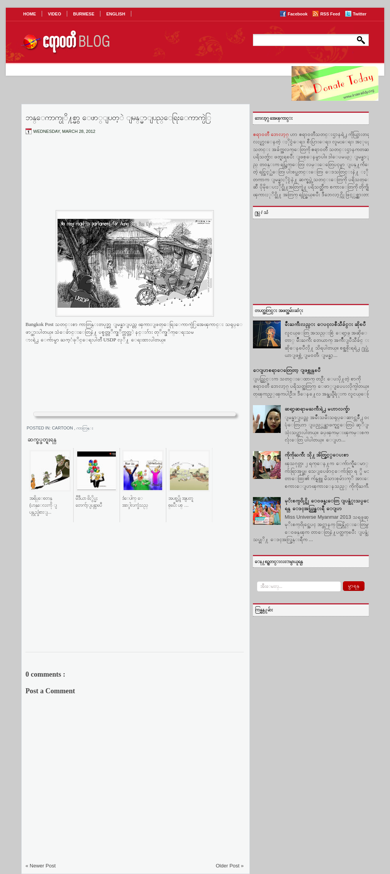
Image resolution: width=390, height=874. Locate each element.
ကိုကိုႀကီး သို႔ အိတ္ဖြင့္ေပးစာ (317, 455)
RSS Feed (330, 14)
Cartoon (63, 428)
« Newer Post (40, 866)
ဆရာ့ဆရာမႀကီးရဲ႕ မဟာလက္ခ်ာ (317, 409)
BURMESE (83, 14)
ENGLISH (115, 14)
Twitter (359, 14)
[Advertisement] (134, 179)
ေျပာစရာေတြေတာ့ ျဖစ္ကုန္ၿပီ (286, 370)
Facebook (298, 14)
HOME (29, 14)
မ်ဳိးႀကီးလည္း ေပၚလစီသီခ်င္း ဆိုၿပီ (325, 324)
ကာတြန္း (84, 428)
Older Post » (230, 866)
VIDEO (54, 14)
